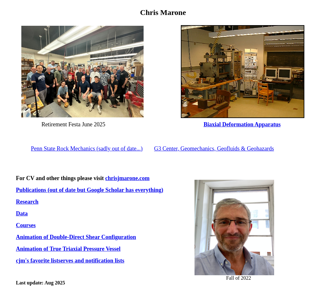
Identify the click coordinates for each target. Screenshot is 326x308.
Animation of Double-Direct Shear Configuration (76, 237)
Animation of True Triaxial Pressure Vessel (68, 249)
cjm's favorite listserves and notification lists (70, 260)
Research (27, 202)
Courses (26, 225)
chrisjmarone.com (127, 178)
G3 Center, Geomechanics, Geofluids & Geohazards (214, 148)
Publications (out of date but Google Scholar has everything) (89, 190)
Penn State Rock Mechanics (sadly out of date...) (87, 148)
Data (22, 213)
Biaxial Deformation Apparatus (242, 124)
